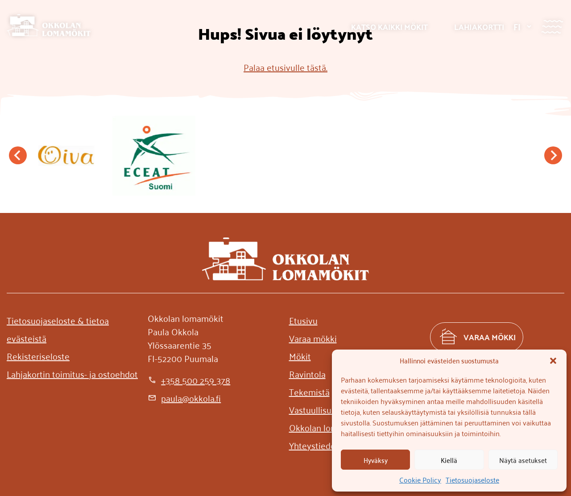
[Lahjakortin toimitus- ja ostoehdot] (72, 374)
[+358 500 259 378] (189, 380)
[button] (553, 360)
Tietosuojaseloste (472, 479)
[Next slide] (553, 155)
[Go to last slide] (18, 155)
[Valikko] (552, 26)
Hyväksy (376, 460)
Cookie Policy (420, 479)
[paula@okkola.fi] (184, 397)
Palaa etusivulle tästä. (285, 67)
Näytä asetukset (523, 460)
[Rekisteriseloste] (38, 356)
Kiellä (449, 460)
